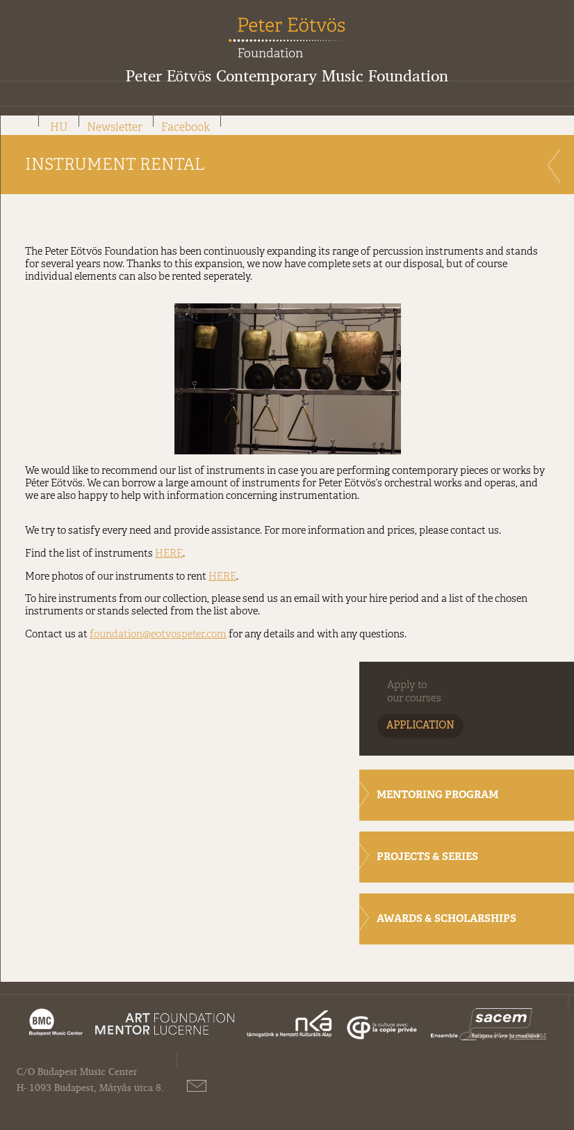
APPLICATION (420, 726)
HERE (169, 554)
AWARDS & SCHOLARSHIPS (446, 919)
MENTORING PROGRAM (437, 795)
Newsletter (114, 128)
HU (59, 128)
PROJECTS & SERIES (427, 857)
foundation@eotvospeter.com (158, 634)
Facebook (185, 128)
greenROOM (527, 1035)
